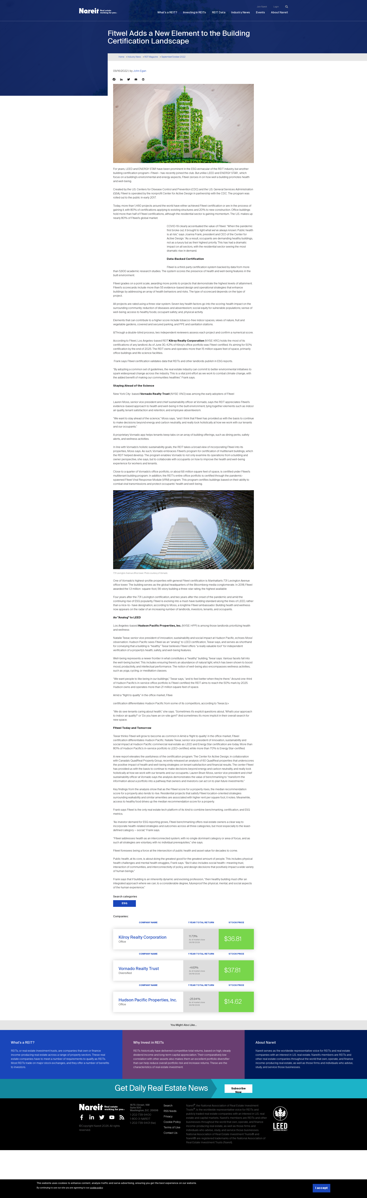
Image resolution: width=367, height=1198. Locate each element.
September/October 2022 (173, 57)
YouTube (111, 1117)
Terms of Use (172, 1127)
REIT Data (218, 12)
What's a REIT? (167, 12)
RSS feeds (170, 1111)
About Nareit (279, 12)
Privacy (168, 1116)
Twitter (101, 1117)
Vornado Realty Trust (139, 969)
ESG (124, 903)
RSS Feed (122, 1117)
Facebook (81, 1117)
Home (121, 57)
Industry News (240, 12)
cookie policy (96, 1188)
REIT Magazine (151, 57)
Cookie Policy (172, 1122)
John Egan (139, 71)
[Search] (286, 6)
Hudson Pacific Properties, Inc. (148, 1000)
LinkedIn (91, 1117)
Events (260, 12)
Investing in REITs (194, 12)
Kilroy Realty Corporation (143, 937)
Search (168, 1105)
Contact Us (170, 1133)
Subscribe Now (238, 1090)
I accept (321, 1188)
